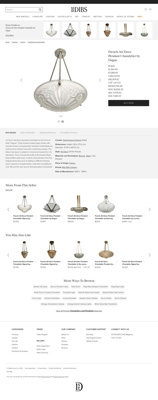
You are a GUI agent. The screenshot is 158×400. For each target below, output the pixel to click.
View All (9, 189)
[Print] (63, 121)
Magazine (122, 334)
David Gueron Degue (72, 140)
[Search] (20, 9)
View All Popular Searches (79, 310)
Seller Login (41, 349)
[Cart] (150, 9)
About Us (65, 334)
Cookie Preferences (69, 368)
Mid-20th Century (69, 167)
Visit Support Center (93, 338)
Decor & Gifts (65, 16)
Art (77, 16)
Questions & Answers (20, 351)
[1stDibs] (79, 9)
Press (63, 338)
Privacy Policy (42, 368)
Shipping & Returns (48, 132)
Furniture (38, 16)
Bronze (82, 155)
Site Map (9, 372)
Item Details (11, 132)
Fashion (109, 16)
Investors (64, 344)
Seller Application (43, 346)
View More (10, 35)
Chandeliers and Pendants (36, 42)
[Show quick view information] (35, 216)
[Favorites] (146, 10)
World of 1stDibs (125, 16)
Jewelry (86, 16)
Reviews (64, 348)
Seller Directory (42, 352)
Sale (140, 16)
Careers (64, 341)
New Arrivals (22, 16)
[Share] (59, 121)
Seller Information (27, 132)
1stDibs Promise (92, 341)
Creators (15, 348)
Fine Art (15, 341)
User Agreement (30, 368)
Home (7, 42)
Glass (88, 155)
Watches (97, 16)
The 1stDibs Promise (68, 132)
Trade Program (42, 334)
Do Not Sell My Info (55, 368)
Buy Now (129, 103)
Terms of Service (58, 377)
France (72, 163)
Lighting (50, 16)
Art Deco (64, 151)
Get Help (89, 334)
